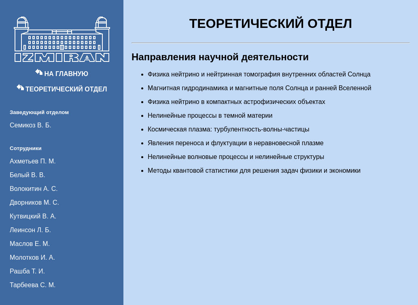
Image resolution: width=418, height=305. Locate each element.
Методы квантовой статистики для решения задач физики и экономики (254, 170)
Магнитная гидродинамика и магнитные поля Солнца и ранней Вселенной (259, 88)
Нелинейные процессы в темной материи (210, 115)
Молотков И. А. (32, 257)
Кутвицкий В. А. (33, 216)
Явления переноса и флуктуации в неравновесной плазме (236, 143)
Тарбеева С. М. (33, 285)
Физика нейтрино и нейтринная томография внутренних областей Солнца (259, 74)
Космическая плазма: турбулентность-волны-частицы (228, 129)
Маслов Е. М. (30, 243)
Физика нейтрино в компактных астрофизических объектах (236, 101)
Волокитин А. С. (34, 188)
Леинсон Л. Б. (30, 230)
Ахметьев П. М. (33, 161)
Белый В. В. (27, 175)
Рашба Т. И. (27, 271)
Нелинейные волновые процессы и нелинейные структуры (236, 156)
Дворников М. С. (34, 202)
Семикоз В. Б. (30, 125)
